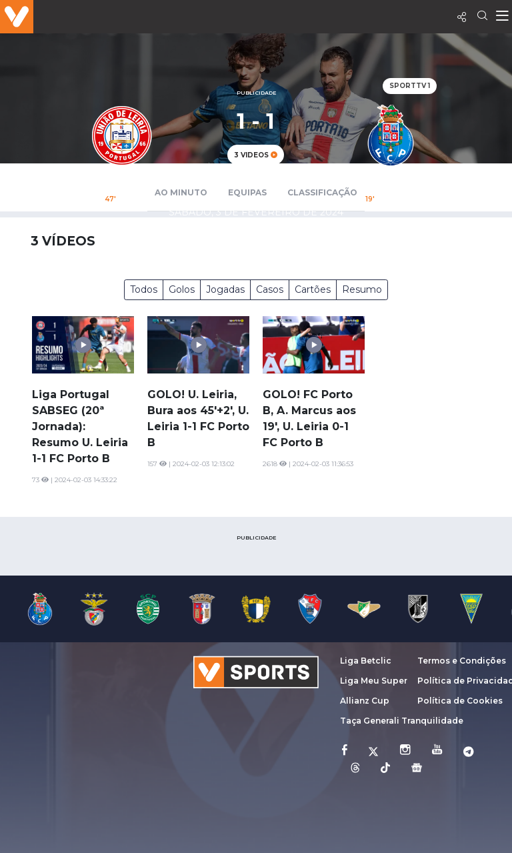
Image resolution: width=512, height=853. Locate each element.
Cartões (313, 289)
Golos (182, 289)
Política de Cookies (460, 701)
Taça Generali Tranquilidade (401, 721)
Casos (269, 289)
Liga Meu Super (373, 681)
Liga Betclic (365, 661)
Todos (143, 289)
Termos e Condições (461, 661)
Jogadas (225, 289)
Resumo (362, 289)
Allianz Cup (364, 701)
